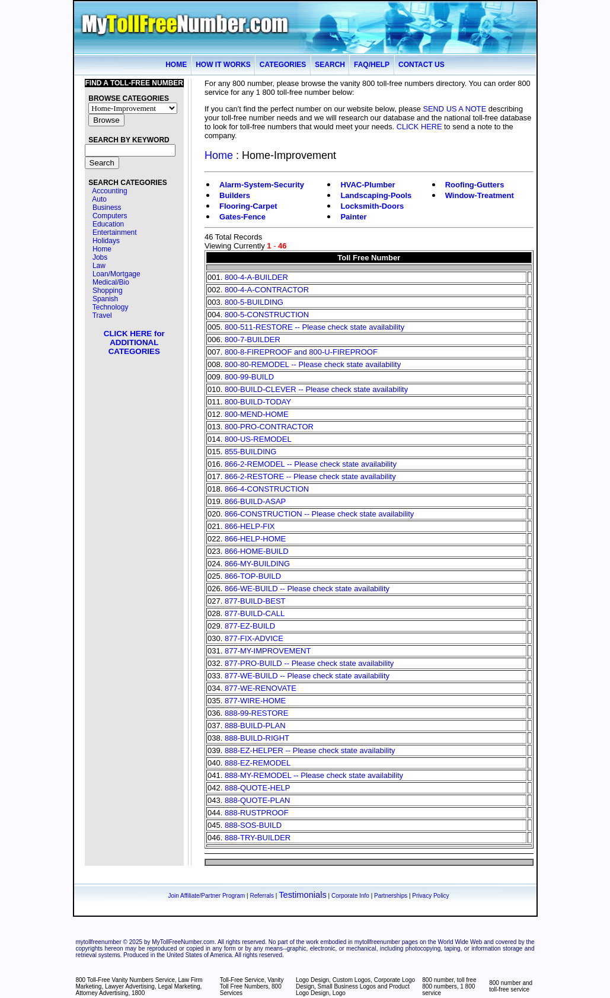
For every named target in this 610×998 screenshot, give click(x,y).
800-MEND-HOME (257, 414)
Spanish (105, 299)
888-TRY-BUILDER (257, 837)
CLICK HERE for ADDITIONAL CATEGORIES (134, 342)
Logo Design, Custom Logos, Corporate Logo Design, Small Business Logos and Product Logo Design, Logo (355, 986)
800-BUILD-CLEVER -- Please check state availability (316, 389)
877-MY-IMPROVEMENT (268, 650)
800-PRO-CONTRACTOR (269, 426)
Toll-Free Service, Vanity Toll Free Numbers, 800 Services (252, 986)
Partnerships (390, 895)
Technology (110, 307)
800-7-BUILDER (252, 339)
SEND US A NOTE (455, 108)
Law (99, 266)
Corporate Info (350, 895)
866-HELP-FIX (250, 526)
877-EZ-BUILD (250, 625)
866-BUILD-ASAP (255, 501)
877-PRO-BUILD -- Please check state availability (309, 663)
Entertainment (114, 232)
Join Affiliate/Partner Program (206, 895)
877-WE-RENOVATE (260, 688)
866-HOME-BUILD (257, 551)
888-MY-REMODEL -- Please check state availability (314, 775)
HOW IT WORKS (223, 64)
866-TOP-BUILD (253, 576)
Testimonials (303, 895)
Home (101, 249)
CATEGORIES (283, 64)
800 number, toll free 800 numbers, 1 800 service (449, 986)
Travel (102, 315)
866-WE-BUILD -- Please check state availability (307, 588)
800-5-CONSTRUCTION (267, 314)
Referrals (262, 895)
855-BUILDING (250, 451)
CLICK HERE (419, 126)
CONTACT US (421, 64)
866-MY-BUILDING (257, 563)
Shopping (107, 290)
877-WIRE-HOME (255, 700)
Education (108, 224)
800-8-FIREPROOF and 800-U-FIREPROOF (301, 351)
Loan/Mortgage (116, 274)
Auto (99, 199)
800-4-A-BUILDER (256, 277)
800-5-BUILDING (254, 302)
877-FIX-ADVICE (254, 638)
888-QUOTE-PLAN (257, 800)
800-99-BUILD (249, 376)
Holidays (106, 241)
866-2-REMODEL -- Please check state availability (311, 464)
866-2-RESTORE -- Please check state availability (310, 476)
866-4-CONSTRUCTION (267, 488)
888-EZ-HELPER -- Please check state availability (310, 750)
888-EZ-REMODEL (257, 762)
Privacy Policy (430, 895)
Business (107, 207)
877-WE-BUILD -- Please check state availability (307, 675)
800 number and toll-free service (510, 986)
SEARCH (330, 64)
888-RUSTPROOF (257, 812)
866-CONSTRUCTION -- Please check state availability (319, 513)
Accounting (109, 191)
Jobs (99, 257)
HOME (176, 64)
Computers (109, 216)
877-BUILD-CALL (255, 613)
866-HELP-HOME (255, 538)
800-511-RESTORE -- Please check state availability (314, 327)
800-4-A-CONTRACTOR (267, 289)
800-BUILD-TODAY (258, 401)
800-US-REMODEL (258, 439)
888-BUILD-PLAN (255, 725)
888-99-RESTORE (256, 713)
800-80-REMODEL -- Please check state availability (313, 364)
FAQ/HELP (371, 64)
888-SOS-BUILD (253, 825)
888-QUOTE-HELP (257, 787)
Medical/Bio (110, 282)
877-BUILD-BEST (255, 601)
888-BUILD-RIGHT (257, 738)
